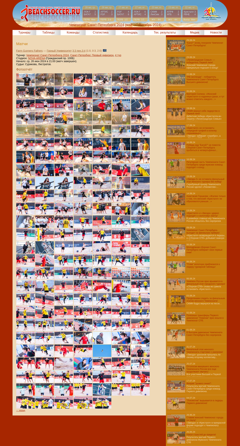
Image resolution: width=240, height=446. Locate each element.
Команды (73, 32)
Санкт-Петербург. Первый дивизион (92, 55)
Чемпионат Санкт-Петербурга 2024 (47, 55)
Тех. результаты (165, 32)
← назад (20, 410)
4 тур (118, 55)
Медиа (194, 32)
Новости (216, 32)
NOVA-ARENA (36, 58)
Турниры (24, 32)
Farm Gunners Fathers (29, 50)
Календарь (130, 32)
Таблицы (48, 32)
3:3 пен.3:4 (78, 50)
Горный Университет (59, 50)
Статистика (100, 32)
